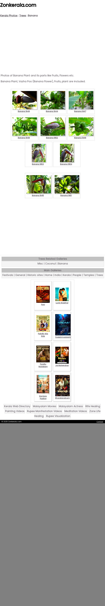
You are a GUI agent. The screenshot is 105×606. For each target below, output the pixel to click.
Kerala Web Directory (17, 406)
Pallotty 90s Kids (43, 333)
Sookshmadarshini (63, 336)
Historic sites (35, 275)
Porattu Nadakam (43, 364)
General (20, 275)
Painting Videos (14, 411)
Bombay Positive (43, 396)
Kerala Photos (8, 15)
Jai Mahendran (62, 364)
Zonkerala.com (18, 5)
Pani (43, 303)
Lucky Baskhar (62, 301)
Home (48, 275)
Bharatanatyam (62, 396)
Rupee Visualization (58, 416)
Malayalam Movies (44, 406)
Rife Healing (92, 406)
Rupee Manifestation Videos (44, 411)
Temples (88, 275)
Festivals (7, 275)
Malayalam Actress (71, 406)
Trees (22, 15)
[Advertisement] (53, 46)
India (58, 275)
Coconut (50, 263)
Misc (40, 263)
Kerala (67, 275)
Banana (63, 263)
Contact (100, 422)
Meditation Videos (75, 411)
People (77, 275)
